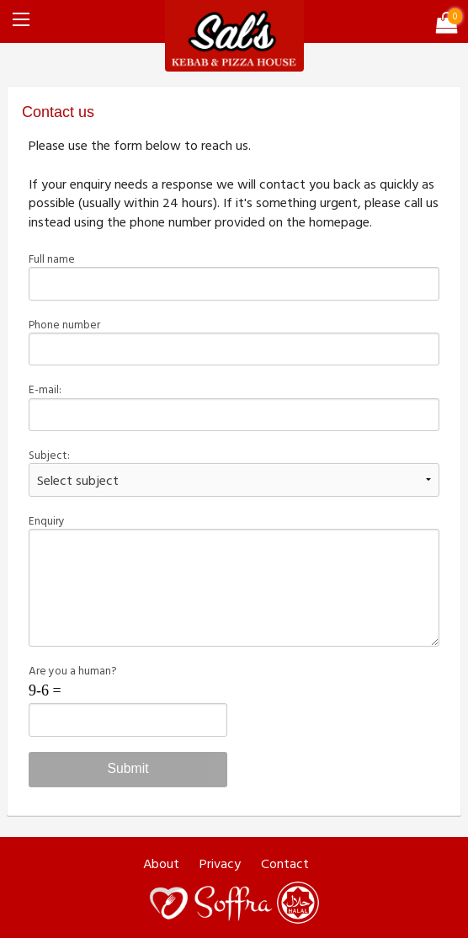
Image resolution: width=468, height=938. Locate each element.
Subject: (234, 471)
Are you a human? (127, 699)
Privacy (220, 863)
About (161, 863)
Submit (127, 768)
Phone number (234, 341)
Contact (285, 863)
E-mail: (234, 406)
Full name (234, 275)
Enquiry (234, 579)
